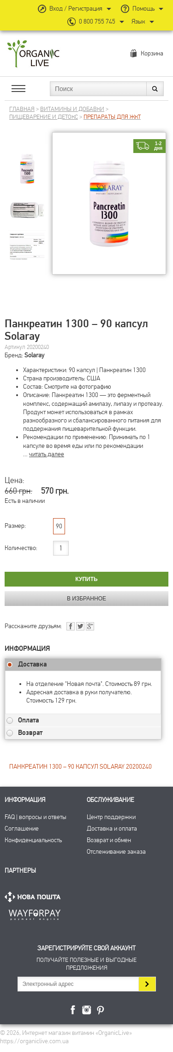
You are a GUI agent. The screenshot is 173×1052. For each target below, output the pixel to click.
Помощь (143, 8)
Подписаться (146, 984)
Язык (138, 21)
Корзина (152, 53)
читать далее (46, 454)
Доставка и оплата (112, 828)
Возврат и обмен (109, 840)
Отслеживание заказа (116, 852)
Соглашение (22, 828)
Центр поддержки (111, 817)
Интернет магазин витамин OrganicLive (33, 54)
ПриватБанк (35, 913)
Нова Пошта (35, 897)
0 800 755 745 (97, 21)
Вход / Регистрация (75, 8)
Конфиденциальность (33, 840)
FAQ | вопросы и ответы (35, 817)
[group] (27, 161)
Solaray (34, 355)
